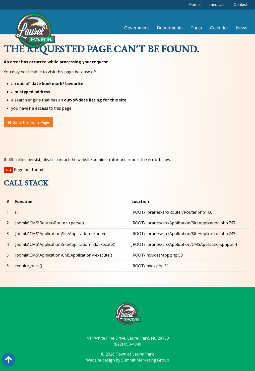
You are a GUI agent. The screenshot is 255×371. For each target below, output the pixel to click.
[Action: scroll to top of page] (8, 360)
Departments (170, 27)
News (241, 27)
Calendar (219, 27)
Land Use (217, 4)
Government (136, 27)
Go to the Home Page (28, 122)
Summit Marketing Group (145, 360)
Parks (196, 27)
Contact (240, 4)
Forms (194, 4)
